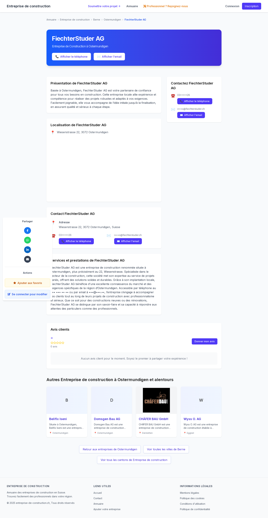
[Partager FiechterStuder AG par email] (27, 259)
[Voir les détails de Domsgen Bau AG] (111, 412)
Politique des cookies (192, 498)
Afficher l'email (109, 57)
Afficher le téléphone (71, 57)
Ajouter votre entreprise (106, 509)
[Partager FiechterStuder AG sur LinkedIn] (27, 249)
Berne (96, 19)
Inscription (251, 6)
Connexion (232, 6)
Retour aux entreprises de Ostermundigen (110, 449)
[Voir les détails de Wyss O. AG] (201, 412)
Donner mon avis (205, 341)
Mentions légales (189, 492)
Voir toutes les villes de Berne (166, 449)
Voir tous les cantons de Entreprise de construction (134, 460)
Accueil (97, 492)
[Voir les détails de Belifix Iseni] (66, 412)
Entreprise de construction (75, 19)
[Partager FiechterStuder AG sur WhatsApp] (27, 240)
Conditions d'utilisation (192, 503)
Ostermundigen (112, 19)
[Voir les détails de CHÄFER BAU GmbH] (156, 412)
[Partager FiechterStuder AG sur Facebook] (27, 230)
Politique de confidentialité (195, 509)
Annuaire (132, 6)
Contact (97, 498)
